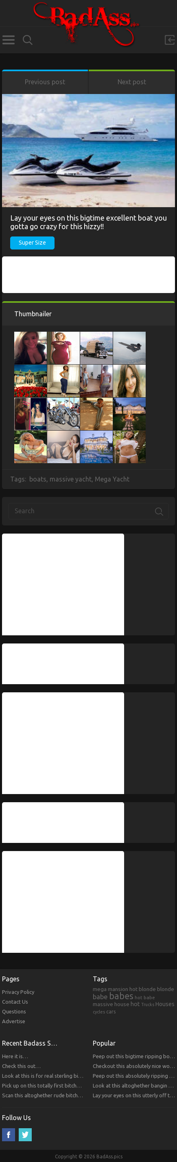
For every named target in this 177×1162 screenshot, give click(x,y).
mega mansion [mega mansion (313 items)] (110, 989)
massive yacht (71, 479)
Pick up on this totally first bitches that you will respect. (67, 1085)
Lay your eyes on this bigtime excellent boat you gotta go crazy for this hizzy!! (88, 222)
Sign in (169, 40)
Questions (14, 1011)
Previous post (45, 81)
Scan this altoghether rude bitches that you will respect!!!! (69, 1095)
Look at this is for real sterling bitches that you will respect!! (72, 1076)
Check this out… (21, 1066)
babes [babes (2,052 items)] (121, 996)
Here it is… (15, 1056)
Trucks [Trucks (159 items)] (147, 1004)
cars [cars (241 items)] (111, 1011)
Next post (132, 81)
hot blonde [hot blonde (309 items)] (142, 989)
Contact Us (15, 1001)
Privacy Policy (18, 992)
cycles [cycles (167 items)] (99, 1011)
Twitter (25, 1134)
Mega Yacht (112, 479)
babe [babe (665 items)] (100, 996)
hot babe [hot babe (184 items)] (145, 997)
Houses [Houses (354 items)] (165, 1004)
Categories (8, 39)
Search (28, 40)
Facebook (8, 1134)
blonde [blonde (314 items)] (165, 989)
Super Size (32, 242)
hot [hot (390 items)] (135, 1004)
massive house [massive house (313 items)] (111, 1004)
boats (37, 479)
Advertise (13, 1021)
